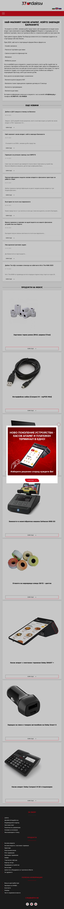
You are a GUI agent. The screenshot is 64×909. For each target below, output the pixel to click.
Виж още (32, 480)
